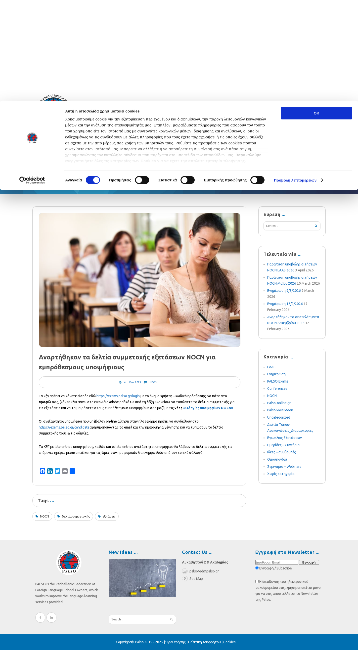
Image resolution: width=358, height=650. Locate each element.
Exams (108, 155)
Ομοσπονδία (277, 459)
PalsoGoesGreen (280, 410)
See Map (192, 579)
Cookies (229, 642)
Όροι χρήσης (176, 642)
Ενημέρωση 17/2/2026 (285, 304)
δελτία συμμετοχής (76, 516)
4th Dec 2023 (132, 382)
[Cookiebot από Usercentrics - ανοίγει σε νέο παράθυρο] (32, 79)
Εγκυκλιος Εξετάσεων (284, 438)
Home (36, 183)
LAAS (271, 367)
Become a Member (237, 155)
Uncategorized (278, 417)
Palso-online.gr (279, 403)
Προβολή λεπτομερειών (295, 79)
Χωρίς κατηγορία (281, 474)
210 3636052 (287, 103)
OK (316, 12)
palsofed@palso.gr (248, 103)
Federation (44, 155)
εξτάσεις (109, 516)
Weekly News (158, 155)
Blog (129, 155)
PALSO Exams (277, 381)
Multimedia (195, 155)
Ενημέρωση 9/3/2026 (284, 291)
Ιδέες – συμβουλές (281, 452)
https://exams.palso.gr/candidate (64, 427)
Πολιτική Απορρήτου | (205, 642)
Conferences (277, 388)
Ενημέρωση (276, 374)
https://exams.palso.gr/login (118, 396)
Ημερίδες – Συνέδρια (283, 445)
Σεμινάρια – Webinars (284, 467)
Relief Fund (78, 155)
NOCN (154, 382)
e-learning (279, 155)
